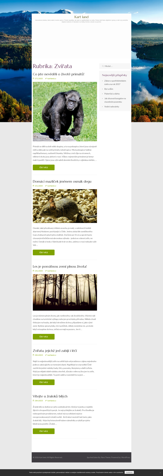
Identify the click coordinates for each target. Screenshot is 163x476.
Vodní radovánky (111, 106)
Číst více (44, 167)
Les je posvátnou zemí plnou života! (60, 266)
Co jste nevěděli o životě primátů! (58, 74)
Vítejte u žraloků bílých (50, 396)
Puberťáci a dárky (112, 93)
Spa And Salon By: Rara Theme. (99, 457)
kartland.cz (51, 78)
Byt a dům (108, 89)
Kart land (81, 17)
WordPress (125, 457)
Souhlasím (129, 472)
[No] (160, 472)
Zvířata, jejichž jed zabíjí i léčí (55, 351)
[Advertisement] (81, 47)
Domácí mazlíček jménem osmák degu (62, 181)
